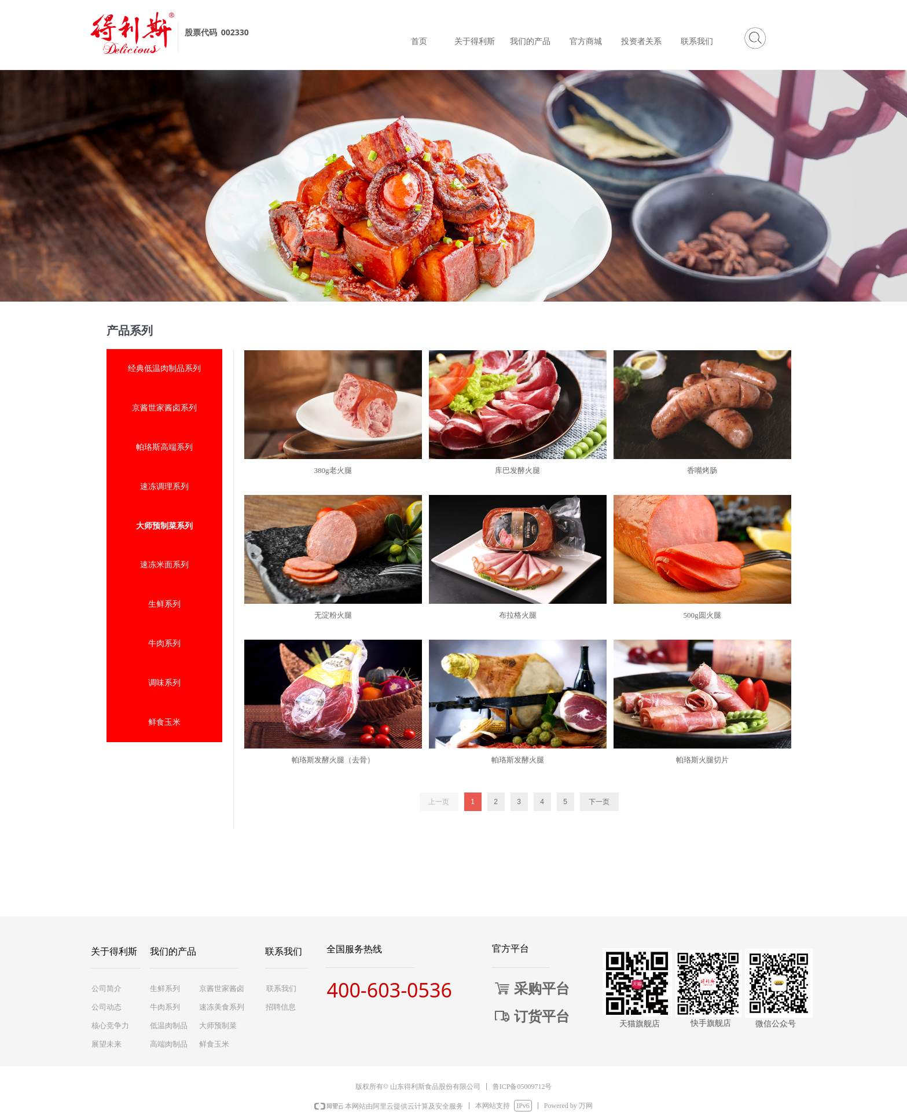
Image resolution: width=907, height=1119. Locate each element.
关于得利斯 (474, 41)
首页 (419, 41)
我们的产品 (530, 41)
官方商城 (586, 41)
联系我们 (697, 41)
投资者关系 (641, 41)
